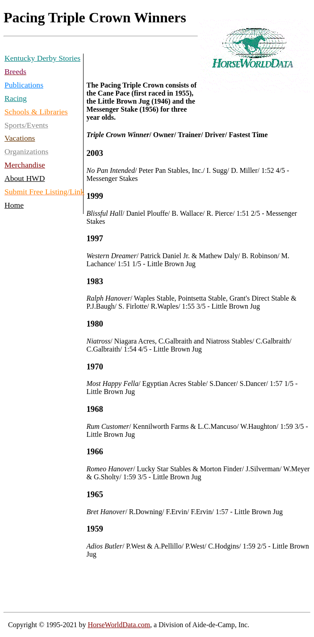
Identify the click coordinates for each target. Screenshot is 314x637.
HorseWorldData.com (119, 625)
